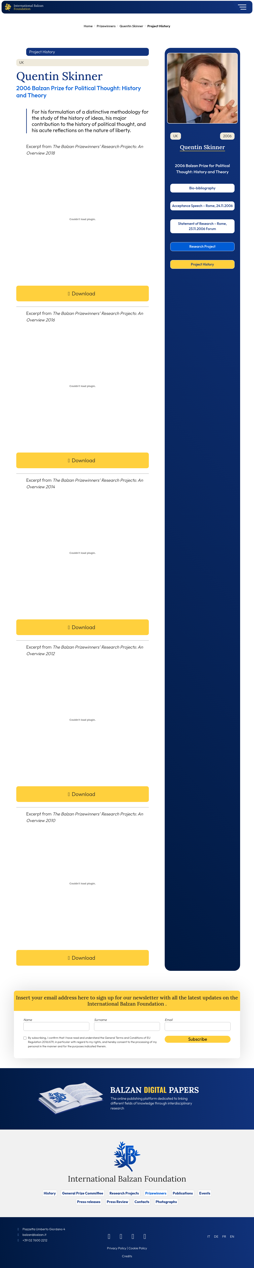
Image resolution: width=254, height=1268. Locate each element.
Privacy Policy (116, 1248)
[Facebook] (109, 1236)
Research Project (202, 246)
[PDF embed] (82, 219)
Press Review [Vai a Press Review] (117, 1201)
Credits (127, 1256)
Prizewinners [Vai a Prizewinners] (155, 1193)
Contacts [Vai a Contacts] (142, 1201)
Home (88, 26)
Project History (202, 264)
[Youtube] (144, 1236)
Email (168, 1020)
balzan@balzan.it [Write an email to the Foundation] (34, 1235)
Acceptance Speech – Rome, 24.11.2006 (202, 205)
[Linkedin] (121, 1236)
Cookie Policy (138, 1248)
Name (27, 1020)
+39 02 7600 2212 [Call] (34, 1240)
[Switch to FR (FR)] (224, 1236)
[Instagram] (133, 1236)
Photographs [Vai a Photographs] (166, 1201)
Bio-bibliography (202, 188)
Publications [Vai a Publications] (183, 1193)
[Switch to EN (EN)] (232, 1236)
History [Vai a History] (50, 1193)
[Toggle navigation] (240, 7)
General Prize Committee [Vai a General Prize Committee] (82, 1193)
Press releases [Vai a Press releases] (88, 1201)
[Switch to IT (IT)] (208, 1236)
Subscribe (197, 1039)
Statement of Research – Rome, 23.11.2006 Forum (202, 226)
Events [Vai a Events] (204, 1193)
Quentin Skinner (131, 26)
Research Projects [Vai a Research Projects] (124, 1193)
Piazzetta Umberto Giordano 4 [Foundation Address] (43, 1229)
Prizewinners (106, 26)
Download (83, 293)
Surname (100, 1020)
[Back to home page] (9, 7)
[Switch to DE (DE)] (216, 1236)
